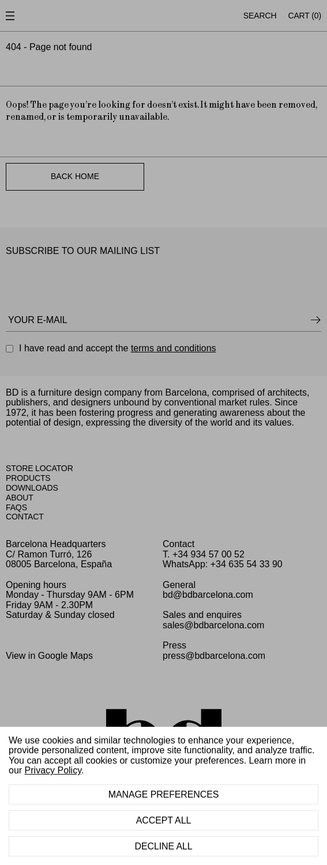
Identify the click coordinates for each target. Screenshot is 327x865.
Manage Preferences (163, 794)
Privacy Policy (53, 770)
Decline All (163, 846)
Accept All (163, 820)
